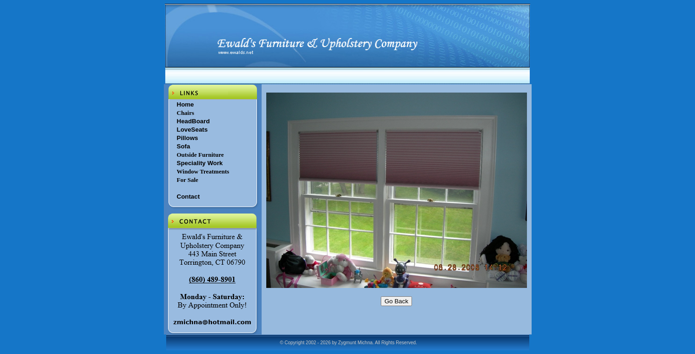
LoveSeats (192, 129)
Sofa (183, 146)
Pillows (187, 137)
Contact (188, 196)
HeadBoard (193, 121)
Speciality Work (200, 163)
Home (185, 104)
